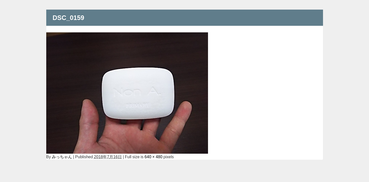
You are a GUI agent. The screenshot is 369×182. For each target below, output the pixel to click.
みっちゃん (62, 157)
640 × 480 (154, 157)
